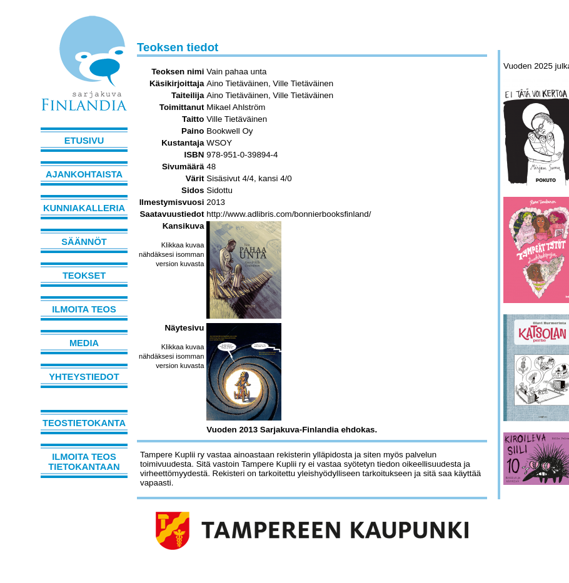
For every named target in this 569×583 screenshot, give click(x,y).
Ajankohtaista (84, 174)
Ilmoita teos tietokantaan (83, 462)
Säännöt (83, 242)
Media (84, 343)
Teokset (84, 276)
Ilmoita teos (84, 309)
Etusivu (84, 141)
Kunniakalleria (84, 208)
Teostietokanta (84, 423)
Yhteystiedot (84, 377)
